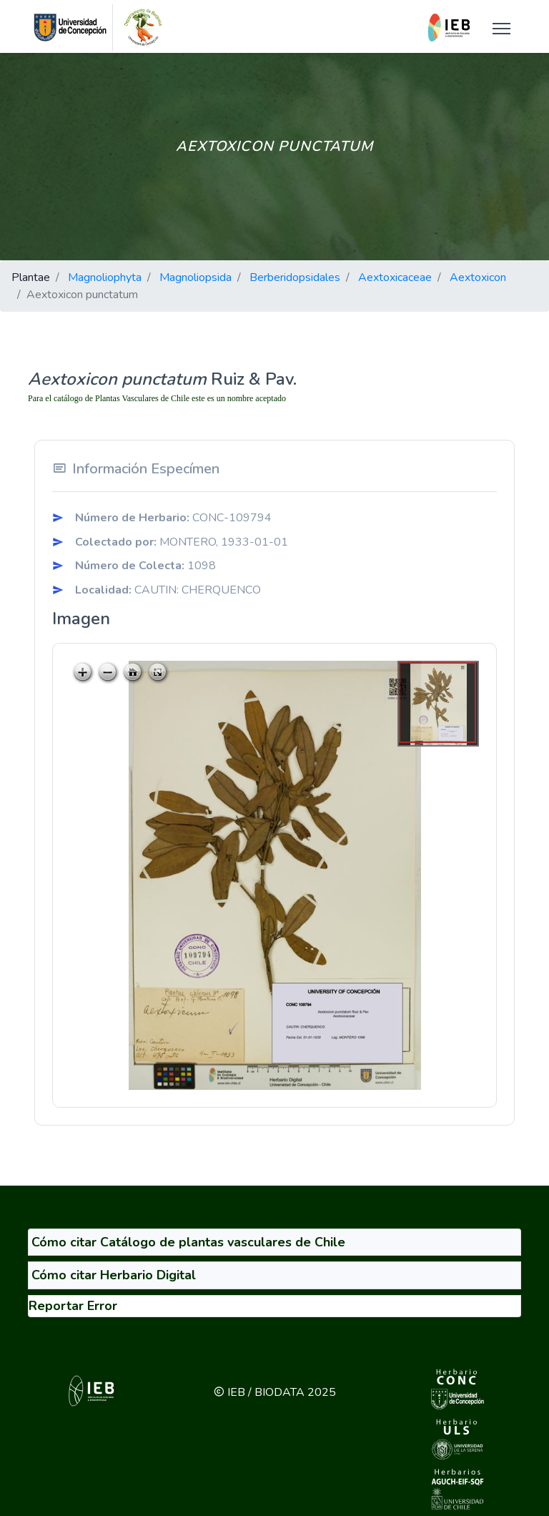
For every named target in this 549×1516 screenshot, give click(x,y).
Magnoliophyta (105, 277)
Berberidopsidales (294, 277)
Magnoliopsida (195, 277)
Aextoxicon (478, 277)
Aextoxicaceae (395, 277)
